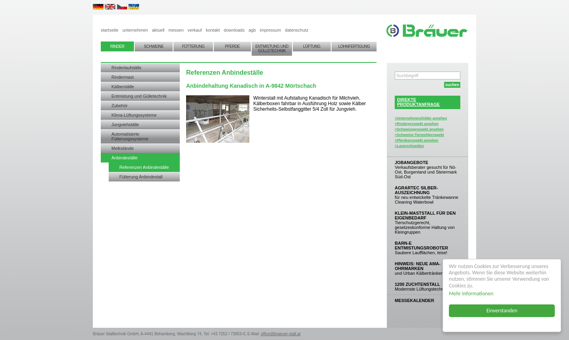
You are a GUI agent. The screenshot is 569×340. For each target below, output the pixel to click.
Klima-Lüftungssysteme (133, 115)
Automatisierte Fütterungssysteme (130, 136)
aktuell (158, 30)
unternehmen (135, 30)
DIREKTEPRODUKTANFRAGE (418, 102)
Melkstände (122, 148)
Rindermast (122, 77)
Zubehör (119, 105)
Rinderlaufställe (126, 67)
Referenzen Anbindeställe (144, 167)
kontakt (213, 30)
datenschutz (296, 30)
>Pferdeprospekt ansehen (416, 140)
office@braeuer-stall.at (281, 334)
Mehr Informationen (471, 293)
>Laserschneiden (409, 146)
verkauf (195, 30)
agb (252, 30)
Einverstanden (501, 310)
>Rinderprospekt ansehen (417, 124)
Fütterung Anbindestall (140, 176)
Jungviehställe (125, 124)
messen (176, 30)
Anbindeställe (124, 157)
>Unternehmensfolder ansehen (421, 118)
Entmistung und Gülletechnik (139, 96)
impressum (270, 30)
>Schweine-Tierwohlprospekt (419, 135)
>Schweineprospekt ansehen (419, 129)
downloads (234, 30)
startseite (110, 30)
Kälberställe (122, 86)
